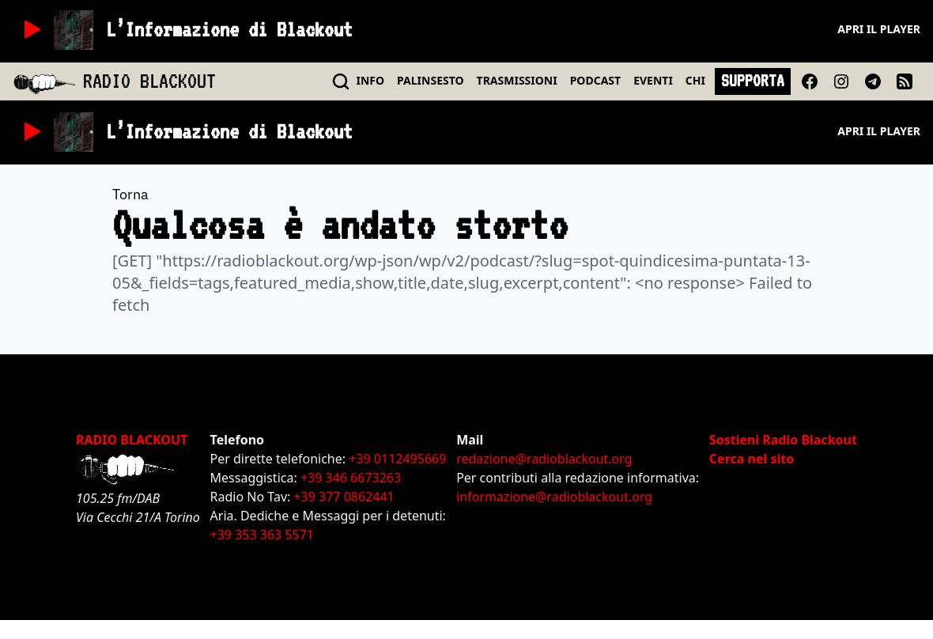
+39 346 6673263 (350, 477)
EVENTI (653, 80)
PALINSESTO (430, 80)
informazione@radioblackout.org (554, 496)
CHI (695, 80)
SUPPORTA (752, 80)
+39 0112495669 (397, 458)
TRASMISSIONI (517, 80)
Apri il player (878, 28)
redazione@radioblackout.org (544, 458)
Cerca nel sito (751, 458)
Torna (130, 194)
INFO (371, 80)
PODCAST (595, 80)
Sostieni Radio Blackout (783, 439)
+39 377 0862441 (343, 496)
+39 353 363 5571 (262, 534)
